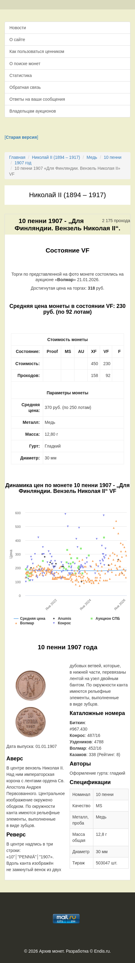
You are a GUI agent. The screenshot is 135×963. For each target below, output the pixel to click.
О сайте (17, 39)
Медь (92, 157)
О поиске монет (24, 63)
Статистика (20, 75)
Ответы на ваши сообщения (37, 99)
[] (21, 137)
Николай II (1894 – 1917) (56, 157)
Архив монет (51, 951)
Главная (17, 157)
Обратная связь (25, 87)
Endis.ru (101, 951)
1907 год (23, 162)
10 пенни (112, 157)
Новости (17, 27)
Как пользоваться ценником (36, 51)
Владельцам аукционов (32, 111)
